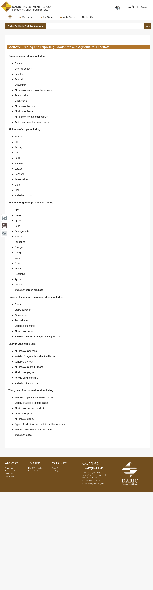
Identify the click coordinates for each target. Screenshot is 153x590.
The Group (47, 17)
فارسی (130, 6)
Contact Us (87, 17)
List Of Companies (35, 468)
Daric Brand (9, 476)
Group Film (56, 468)
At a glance (9, 468)
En (115, 6)
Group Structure (34, 471)
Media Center (67, 17)
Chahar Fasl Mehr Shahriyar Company (25, 26)
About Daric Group (12, 471)
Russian (144, 7)
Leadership (9, 474)
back (148, 26)
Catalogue (55, 471)
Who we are (26, 17)
